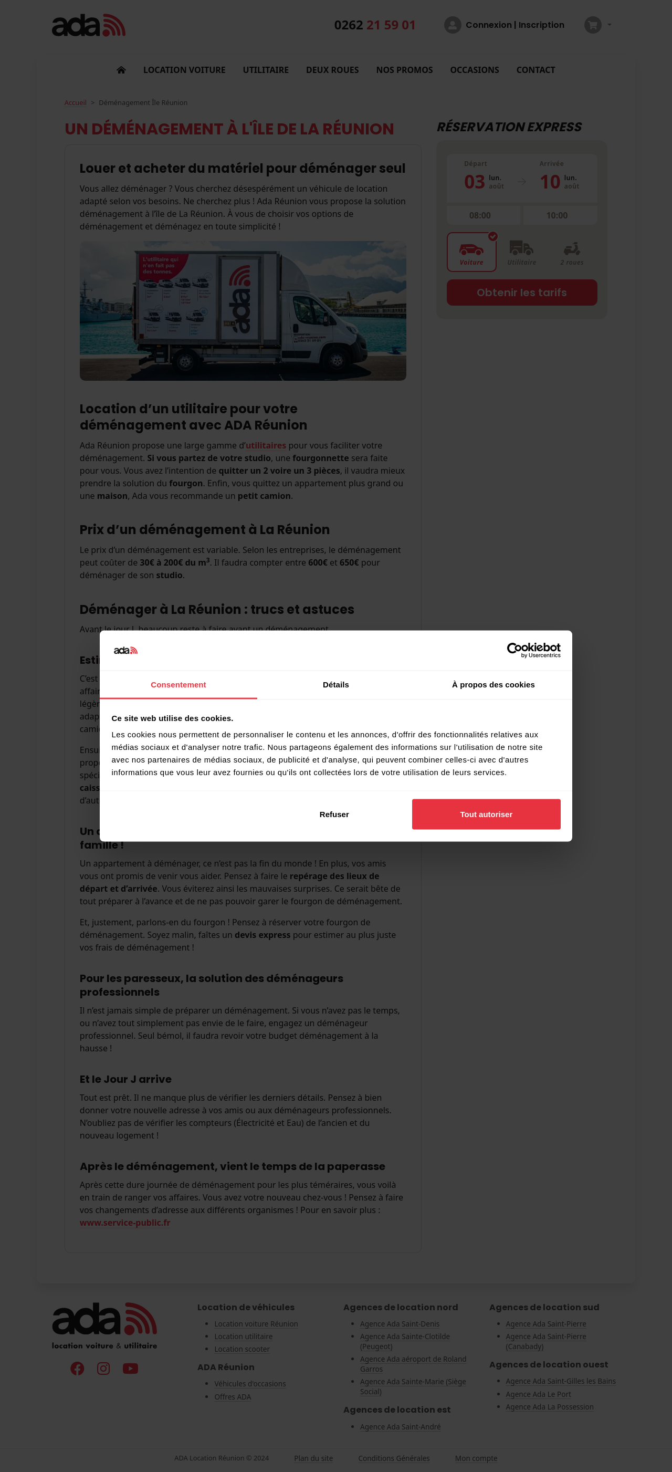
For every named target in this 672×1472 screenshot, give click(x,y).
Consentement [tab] (178, 684)
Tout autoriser (486, 813)
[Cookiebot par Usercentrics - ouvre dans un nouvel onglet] (515, 651)
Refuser (334, 813)
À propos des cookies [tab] (493, 684)
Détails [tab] (336, 684)
